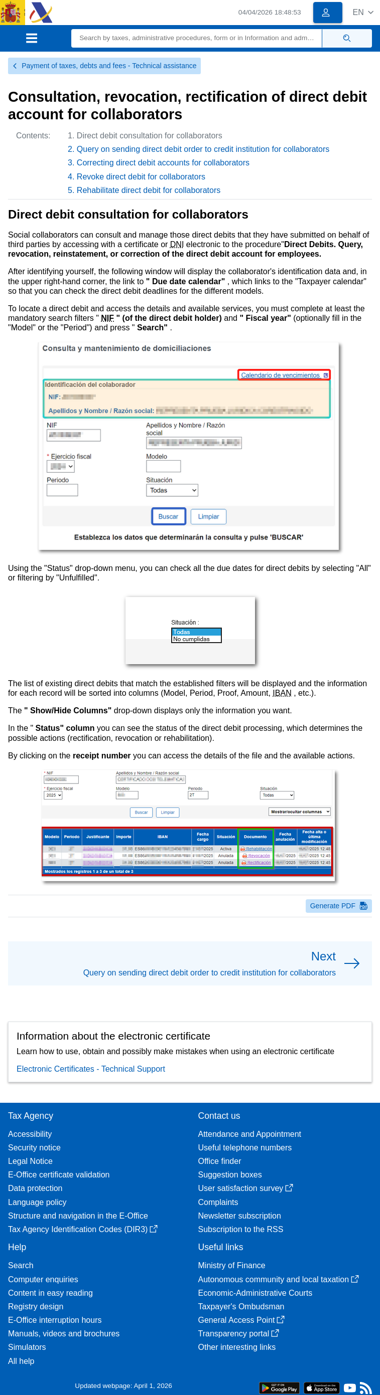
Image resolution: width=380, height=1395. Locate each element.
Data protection (35, 1188)
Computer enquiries (43, 1279)
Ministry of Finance (232, 1265)
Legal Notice (30, 1161)
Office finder (219, 1161)
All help (21, 1361)
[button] (363, 12)
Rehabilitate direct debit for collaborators (148, 190)
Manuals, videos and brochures (63, 1333)
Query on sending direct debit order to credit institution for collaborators (203, 149)
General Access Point (241, 1320)
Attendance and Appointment (250, 1134)
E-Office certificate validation (58, 1174)
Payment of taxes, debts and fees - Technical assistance (104, 66)
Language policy (37, 1202)
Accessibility (30, 1134)
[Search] (196, 38)
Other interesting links (237, 1347)
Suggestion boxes (230, 1174)
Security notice (34, 1147)
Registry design (35, 1306)
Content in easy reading (50, 1293)
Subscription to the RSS (241, 1229)
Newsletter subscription (239, 1216)
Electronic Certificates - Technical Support (91, 1069)
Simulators (27, 1347)
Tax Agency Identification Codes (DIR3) (83, 1229)
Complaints (218, 1202)
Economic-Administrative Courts (255, 1293)
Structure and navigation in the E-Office (78, 1216)
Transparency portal (239, 1333)
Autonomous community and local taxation (278, 1279)
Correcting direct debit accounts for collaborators (163, 162)
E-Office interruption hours (54, 1320)
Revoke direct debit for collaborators (141, 176)
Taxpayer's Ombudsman (241, 1306)
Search (21, 1265)
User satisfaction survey (246, 1188)
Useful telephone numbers (245, 1147)
